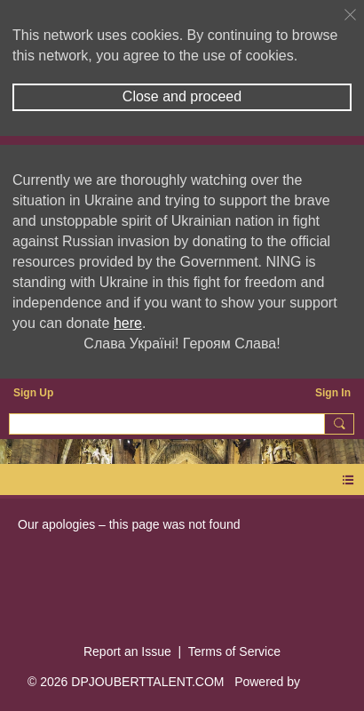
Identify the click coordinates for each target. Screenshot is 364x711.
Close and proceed (182, 96)
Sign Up (33, 393)
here (128, 323)
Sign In (333, 393)
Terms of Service (234, 651)
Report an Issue (127, 651)
